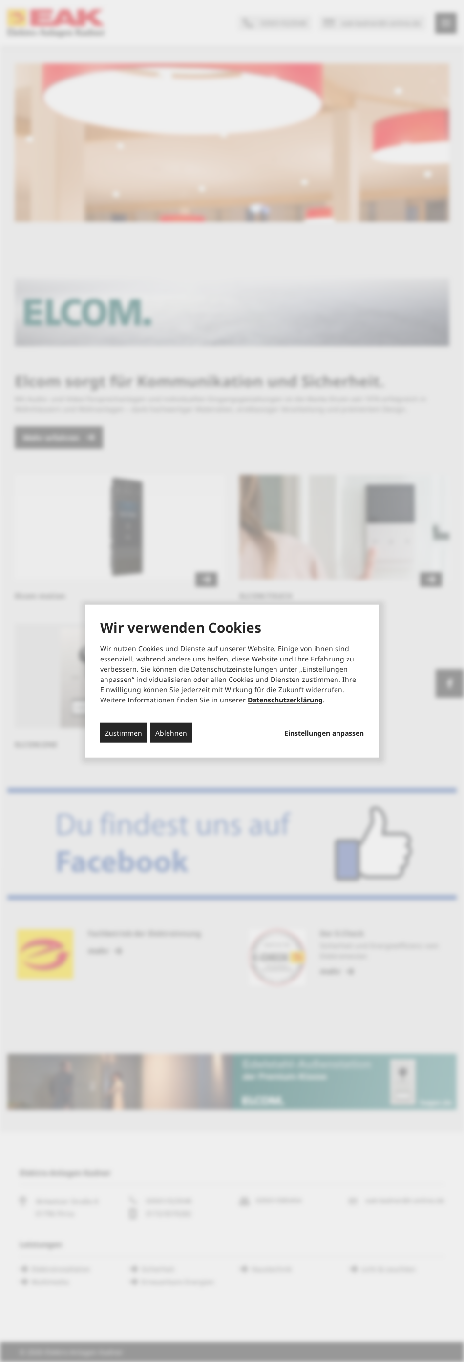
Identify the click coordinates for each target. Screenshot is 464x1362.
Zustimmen (123, 732)
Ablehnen (171, 732)
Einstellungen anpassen (324, 733)
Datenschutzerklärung (285, 699)
